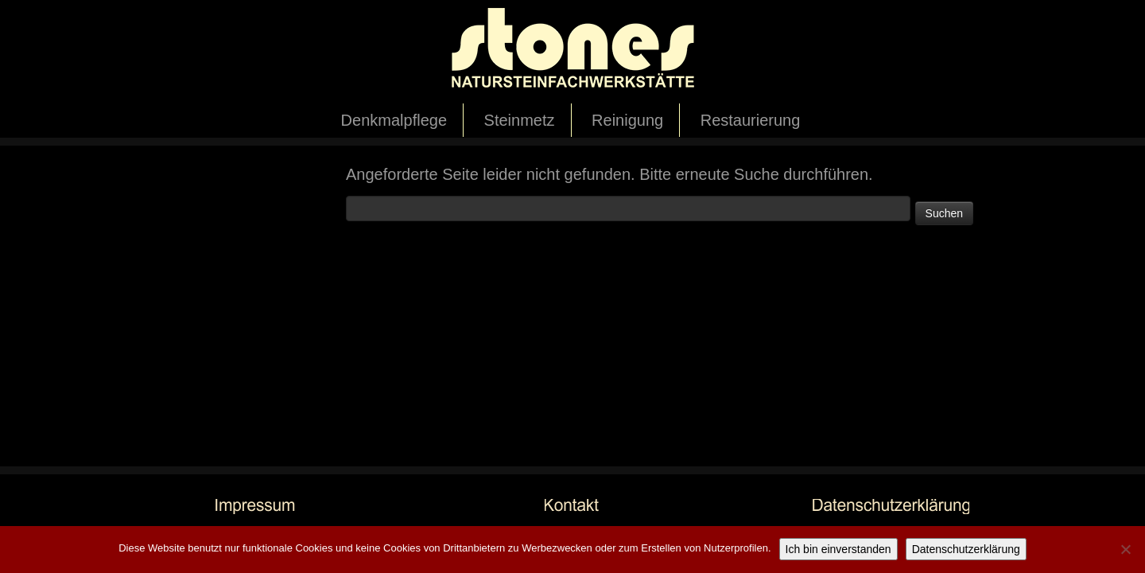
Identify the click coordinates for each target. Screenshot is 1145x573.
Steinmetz (519, 120)
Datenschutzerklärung (966, 549)
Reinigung (627, 120)
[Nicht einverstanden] (1125, 549)
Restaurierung (751, 120)
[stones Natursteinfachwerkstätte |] (572, 52)
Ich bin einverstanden (838, 549)
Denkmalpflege (394, 120)
